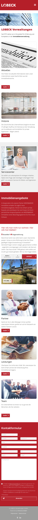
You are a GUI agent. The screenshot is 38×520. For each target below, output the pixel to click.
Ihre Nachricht (19, 469)
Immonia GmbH (22, 511)
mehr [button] (5, 87)
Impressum (14, 513)
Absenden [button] (19, 498)
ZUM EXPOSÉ (29, 256)
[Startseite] (9, 5)
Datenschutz (22, 513)
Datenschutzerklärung (14, 484)
